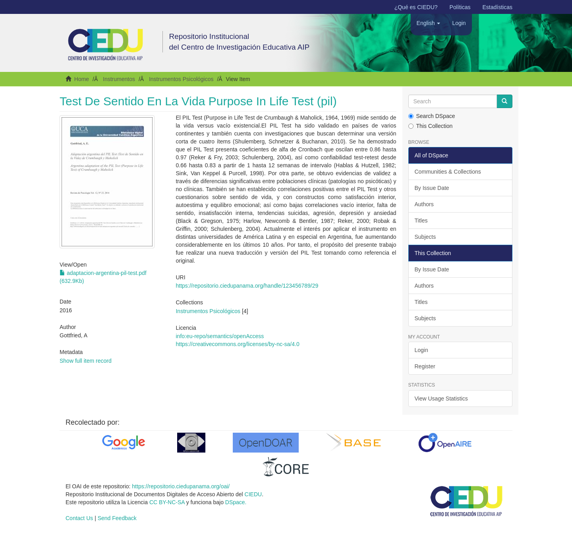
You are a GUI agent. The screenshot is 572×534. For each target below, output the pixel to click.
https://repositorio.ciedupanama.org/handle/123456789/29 (247, 285)
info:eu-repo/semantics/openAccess (220, 336)
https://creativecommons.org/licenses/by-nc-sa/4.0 (237, 344)
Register (425, 366)
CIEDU (253, 494)
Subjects (425, 237)
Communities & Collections (448, 171)
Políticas (460, 7)
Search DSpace (431, 116)
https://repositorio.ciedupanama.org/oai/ (181, 486)
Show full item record (86, 361)
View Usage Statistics (441, 398)
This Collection (430, 126)
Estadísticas (497, 7)
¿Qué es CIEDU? (416, 7)
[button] (428, 23)
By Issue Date (432, 188)
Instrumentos (119, 79)
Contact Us (79, 518)
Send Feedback (117, 518)
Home (81, 79)
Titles (421, 220)
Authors (424, 204)
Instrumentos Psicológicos (181, 79)
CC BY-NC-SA (167, 502)
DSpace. (236, 502)
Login (421, 350)
